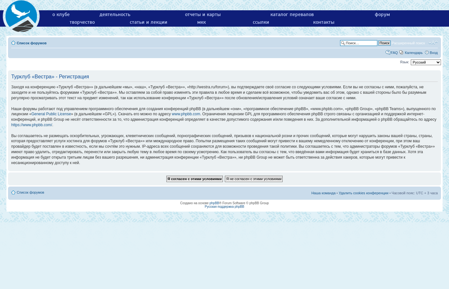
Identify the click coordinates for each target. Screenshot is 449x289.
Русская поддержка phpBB (224, 206)
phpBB (214, 203)
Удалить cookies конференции (364, 193)
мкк (201, 22)
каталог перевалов (292, 14)
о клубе (61, 14)
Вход (434, 53)
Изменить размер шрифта (433, 43)
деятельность (115, 14)
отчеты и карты (203, 14)
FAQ (394, 53)
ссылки (261, 22)
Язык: (404, 62)
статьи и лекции (148, 22)
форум (382, 14)
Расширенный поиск (408, 43)
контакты (323, 22)
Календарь (414, 53)
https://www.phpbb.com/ (31, 125)
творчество (82, 22)
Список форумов (32, 43)
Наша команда (323, 193)
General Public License (51, 114)
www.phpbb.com (186, 114)
